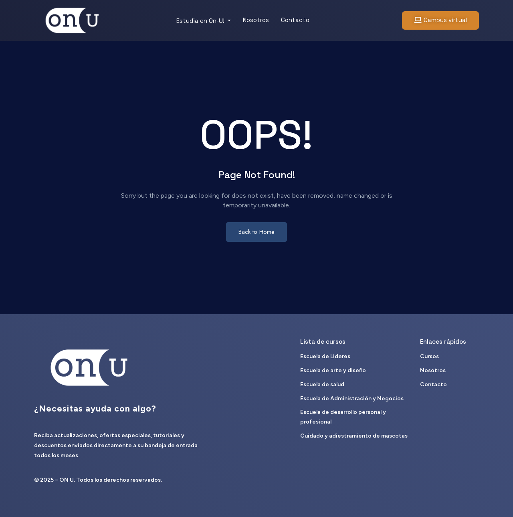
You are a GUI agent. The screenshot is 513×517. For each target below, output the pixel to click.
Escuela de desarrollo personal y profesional (343, 417)
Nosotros (256, 20)
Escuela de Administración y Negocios (352, 398)
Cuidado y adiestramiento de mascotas (354, 435)
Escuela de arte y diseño (333, 370)
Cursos (429, 356)
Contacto (295, 20)
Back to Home (256, 231)
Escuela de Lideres (325, 356)
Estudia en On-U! (201, 20)
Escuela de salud (322, 384)
